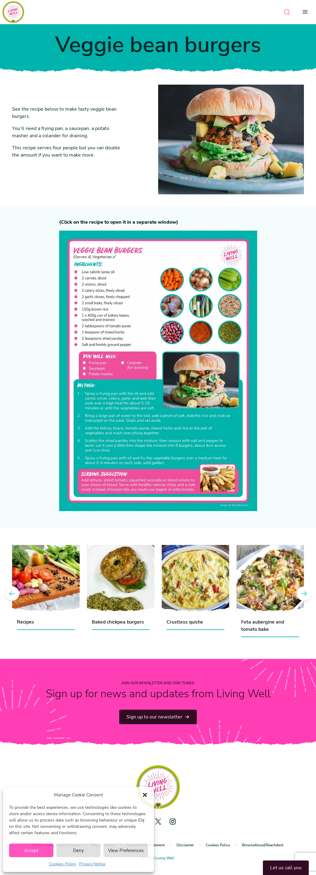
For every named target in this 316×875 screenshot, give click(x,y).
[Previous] (12, 593)
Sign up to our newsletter (158, 717)
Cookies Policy (62, 864)
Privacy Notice (92, 864)
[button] (145, 795)
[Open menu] (307, 12)
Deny (78, 850)
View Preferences (126, 850)
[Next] (304, 593)
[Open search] (287, 12)
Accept (31, 850)
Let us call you (286, 867)
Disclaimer (185, 845)
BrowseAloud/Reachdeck (262, 845)
